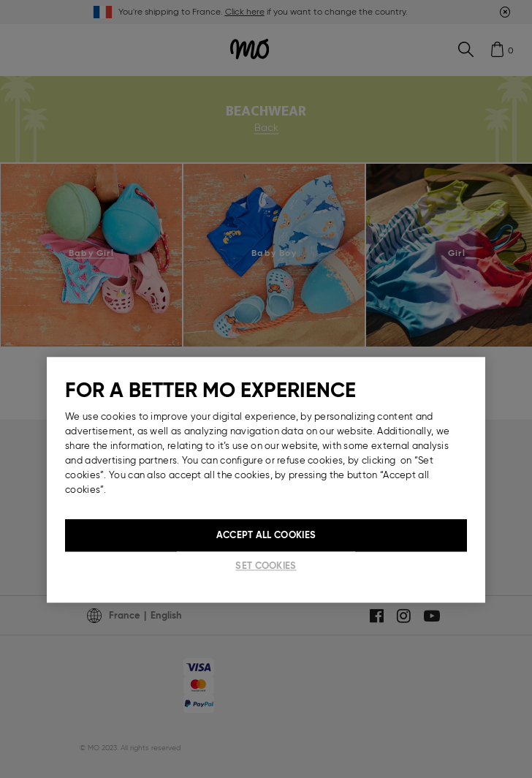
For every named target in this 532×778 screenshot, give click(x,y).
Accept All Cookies (266, 535)
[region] (266, 480)
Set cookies (265, 565)
